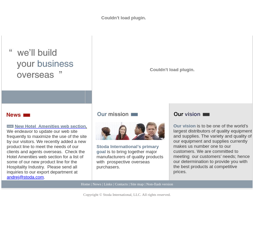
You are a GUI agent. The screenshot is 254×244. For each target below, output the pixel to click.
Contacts (121, 184)
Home (85, 184)
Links (108, 184)
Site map (137, 184)
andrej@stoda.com (25, 177)
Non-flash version (159, 184)
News (97, 184)
